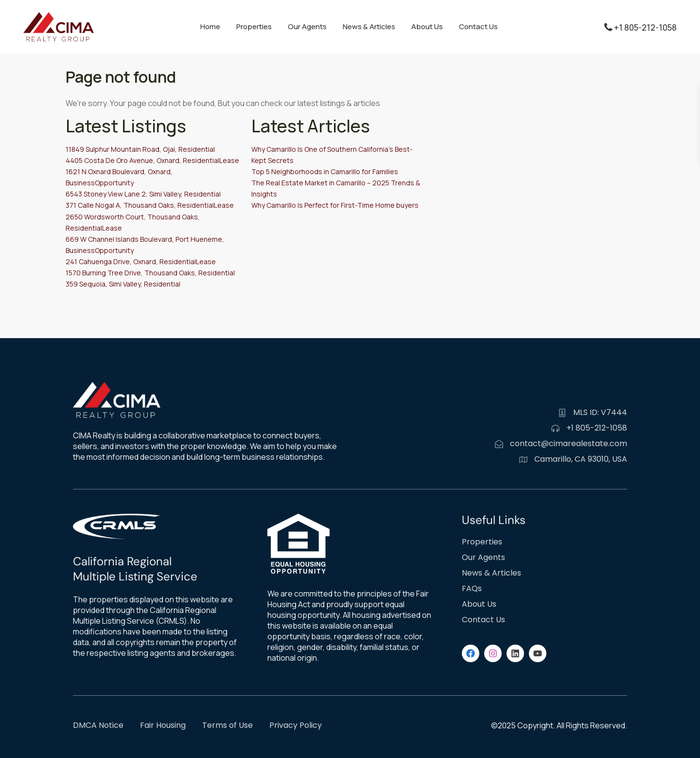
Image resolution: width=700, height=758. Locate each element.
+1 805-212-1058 (645, 27)
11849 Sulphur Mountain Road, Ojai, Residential (140, 149)
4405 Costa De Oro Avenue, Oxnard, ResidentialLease (152, 160)
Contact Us (478, 26)
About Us (427, 26)
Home (210, 26)
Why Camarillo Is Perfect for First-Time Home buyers (335, 205)
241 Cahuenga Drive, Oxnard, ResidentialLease (141, 261)
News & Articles (369, 26)
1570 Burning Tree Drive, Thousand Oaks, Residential (150, 272)
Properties (254, 26)
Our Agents (307, 26)
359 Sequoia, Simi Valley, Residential (123, 284)
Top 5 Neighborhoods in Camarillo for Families (324, 171)
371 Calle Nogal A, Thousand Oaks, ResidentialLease (150, 205)
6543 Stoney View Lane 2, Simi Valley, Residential (143, 194)
